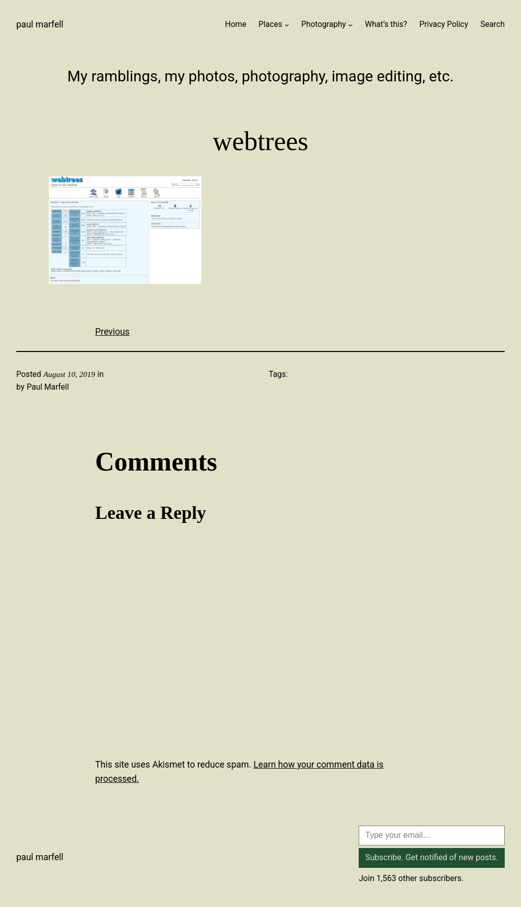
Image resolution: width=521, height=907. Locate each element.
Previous (112, 332)
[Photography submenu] (350, 24)
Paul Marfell (40, 24)
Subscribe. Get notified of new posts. (431, 857)
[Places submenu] (286, 24)
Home (235, 24)
